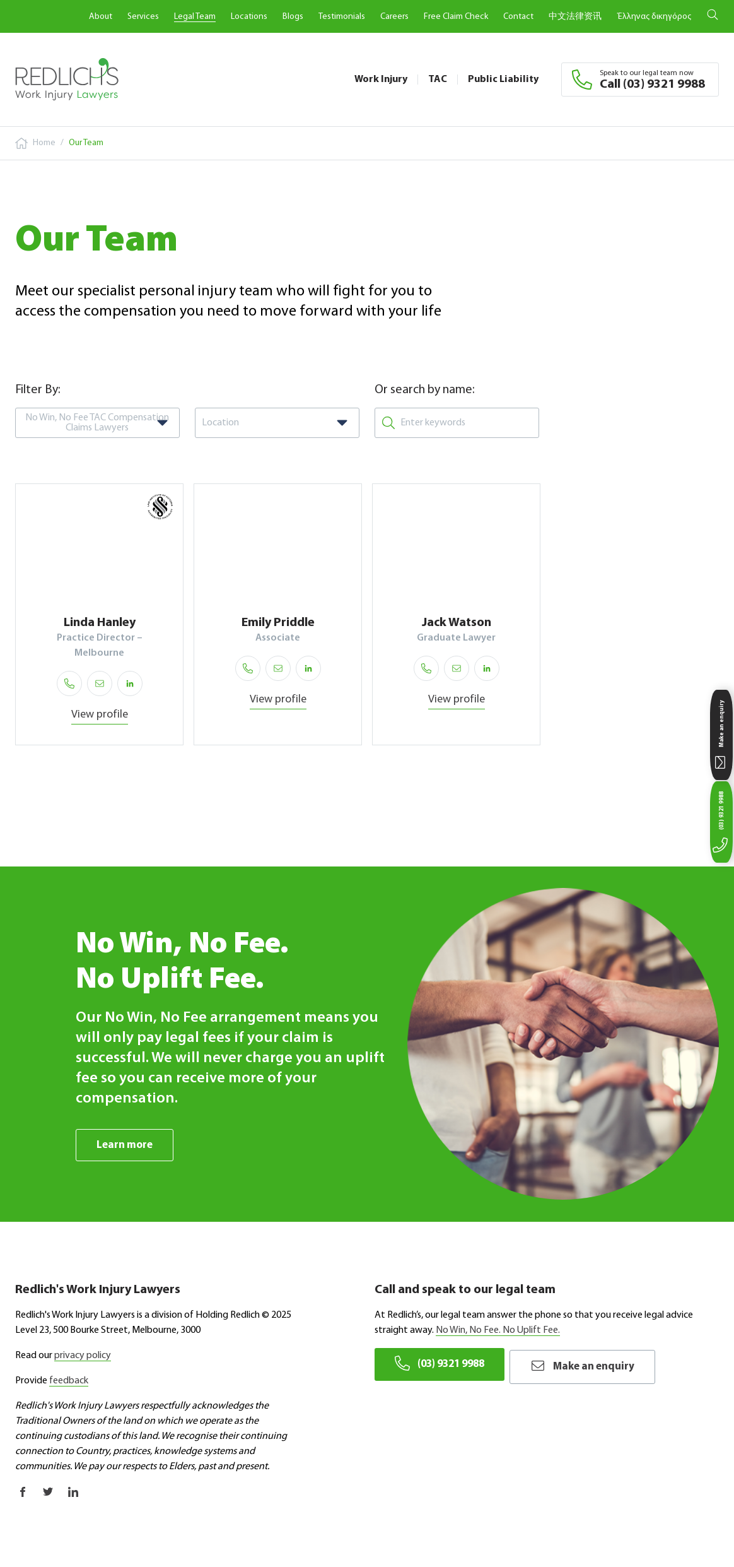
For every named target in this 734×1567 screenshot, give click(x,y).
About (100, 16)
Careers (394, 16)
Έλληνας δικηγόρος (654, 16)
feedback (68, 1381)
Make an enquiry (598, 1364)
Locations (249, 16)
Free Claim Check (456, 16)
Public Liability (503, 79)
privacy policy (82, 1356)
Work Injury (380, 79)
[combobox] (97, 423)
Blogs (293, 16)
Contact (518, 16)
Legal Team (195, 16)
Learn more (126, 1145)
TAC (437, 79)
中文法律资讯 (575, 16)
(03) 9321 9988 (443, 1364)
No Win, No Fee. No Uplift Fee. (498, 1331)
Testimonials (341, 16)
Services (143, 16)
